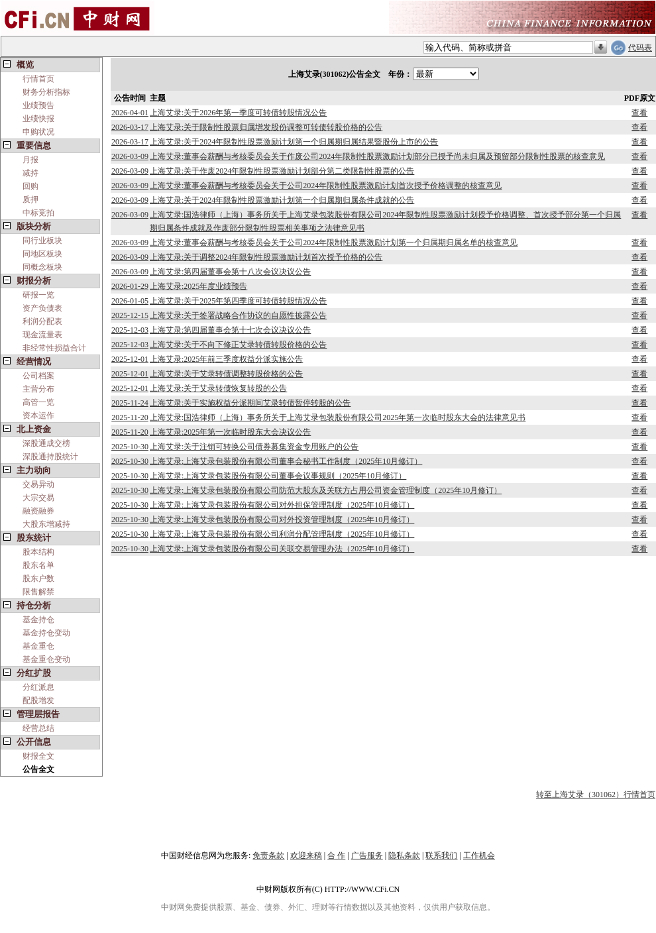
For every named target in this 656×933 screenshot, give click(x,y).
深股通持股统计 (50, 456)
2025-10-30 (129, 446)
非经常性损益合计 (54, 348)
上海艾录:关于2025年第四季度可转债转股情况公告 (238, 300)
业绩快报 (38, 118)
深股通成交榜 (46, 443)
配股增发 (38, 700)
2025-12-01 (129, 359)
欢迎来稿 (306, 855)
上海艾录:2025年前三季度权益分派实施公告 (226, 359)
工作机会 (479, 855)
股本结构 (38, 552)
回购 (30, 186)
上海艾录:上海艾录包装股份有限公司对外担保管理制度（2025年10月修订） (282, 505)
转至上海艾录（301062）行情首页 (595, 794)
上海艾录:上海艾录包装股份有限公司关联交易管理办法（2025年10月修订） (282, 548)
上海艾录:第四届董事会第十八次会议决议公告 (230, 271)
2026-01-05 (129, 300)
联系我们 (441, 855)
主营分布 (38, 389)
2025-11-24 (129, 403)
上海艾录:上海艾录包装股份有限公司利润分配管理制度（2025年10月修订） (282, 534)
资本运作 (38, 415)
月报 (30, 159)
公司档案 (38, 375)
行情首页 (38, 78)
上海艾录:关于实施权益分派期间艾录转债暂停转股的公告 (250, 403)
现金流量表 (42, 334)
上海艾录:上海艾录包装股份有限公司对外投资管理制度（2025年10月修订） (282, 519)
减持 (30, 173)
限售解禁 (38, 591)
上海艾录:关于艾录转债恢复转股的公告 (218, 388)
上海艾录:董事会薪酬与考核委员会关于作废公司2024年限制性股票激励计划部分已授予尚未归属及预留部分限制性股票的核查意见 (377, 156)
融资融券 (38, 511)
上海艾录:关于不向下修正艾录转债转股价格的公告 (238, 344)
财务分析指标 (46, 92)
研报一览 (38, 295)
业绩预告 (38, 105)
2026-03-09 (129, 156)
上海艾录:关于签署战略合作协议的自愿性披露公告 (238, 315)
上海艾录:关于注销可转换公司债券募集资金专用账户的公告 (254, 446)
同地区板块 (42, 253)
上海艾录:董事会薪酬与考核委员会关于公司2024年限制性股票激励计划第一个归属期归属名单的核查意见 (334, 242)
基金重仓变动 (46, 659)
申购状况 (38, 132)
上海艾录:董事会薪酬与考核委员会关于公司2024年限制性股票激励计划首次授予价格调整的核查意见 (326, 185)
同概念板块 (42, 267)
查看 (639, 112)
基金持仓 (38, 619)
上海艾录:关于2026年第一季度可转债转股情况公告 (238, 112)
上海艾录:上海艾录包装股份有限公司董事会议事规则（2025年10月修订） (278, 475)
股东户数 (38, 578)
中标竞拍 (38, 212)
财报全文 (38, 756)
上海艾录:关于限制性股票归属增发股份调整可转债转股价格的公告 (266, 127)
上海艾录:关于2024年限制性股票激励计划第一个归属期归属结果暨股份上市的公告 (294, 141)
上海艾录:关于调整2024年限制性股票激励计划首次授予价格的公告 (266, 257)
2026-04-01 (129, 112)
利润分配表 (42, 321)
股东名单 (38, 565)
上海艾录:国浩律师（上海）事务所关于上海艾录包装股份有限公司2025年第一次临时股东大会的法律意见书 (337, 417)
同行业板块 (42, 240)
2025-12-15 (129, 315)
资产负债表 (42, 308)
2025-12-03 (129, 330)
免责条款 (268, 855)
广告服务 (367, 855)
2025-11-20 (129, 417)
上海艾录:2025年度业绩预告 (198, 286)
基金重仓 (38, 646)
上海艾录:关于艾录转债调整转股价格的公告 (226, 373)
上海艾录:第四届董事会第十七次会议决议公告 (230, 330)
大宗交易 (38, 497)
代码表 (640, 47)
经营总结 (38, 728)
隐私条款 (404, 855)
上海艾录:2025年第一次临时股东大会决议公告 (230, 432)
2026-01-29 (129, 286)
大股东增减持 (46, 524)
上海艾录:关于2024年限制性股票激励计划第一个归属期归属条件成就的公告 (282, 200)
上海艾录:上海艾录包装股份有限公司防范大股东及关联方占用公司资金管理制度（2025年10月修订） (326, 490)
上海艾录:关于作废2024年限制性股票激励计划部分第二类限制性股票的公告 (282, 171)
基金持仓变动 (46, 632)
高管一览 (38, 402)
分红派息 (38, 687)
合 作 (336, 855)
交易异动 (38, 484)
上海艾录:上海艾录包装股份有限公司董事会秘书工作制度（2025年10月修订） (286, 461)
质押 (30, 199)
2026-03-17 (129, 127)
